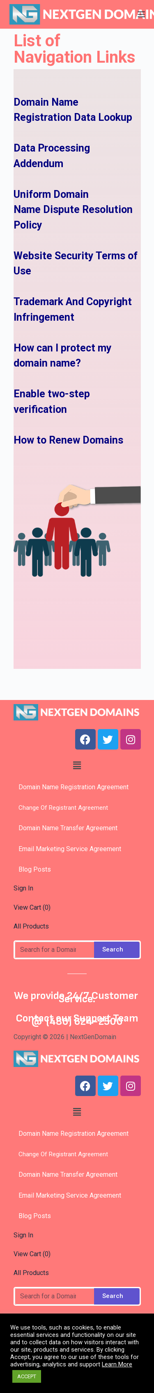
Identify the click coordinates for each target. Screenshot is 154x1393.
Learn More (117, 1364)
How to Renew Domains (68, 440)
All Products (31, 926)
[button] (77, 765)
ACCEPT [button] (26, 1376)
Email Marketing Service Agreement (67, 849)
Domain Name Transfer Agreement (67, 828)
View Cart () (32, 907)
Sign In (23, 888)
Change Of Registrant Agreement (61, 807)
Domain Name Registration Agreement (71, 787)
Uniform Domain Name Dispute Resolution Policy (73, 209)
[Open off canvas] (141, 14)
